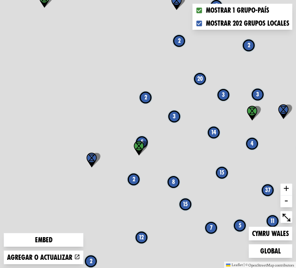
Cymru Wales (270, 232)
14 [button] (213, 132)
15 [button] (185, 204)
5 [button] (240, 225)
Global (272, 250)
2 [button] (91, 261)
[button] (283, 111)
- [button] (286, 201)
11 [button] (272, 220)
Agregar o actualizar (43, 257)
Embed (43, 240)
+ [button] (286, 189)
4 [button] (252, 143)
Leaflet (234, 264)
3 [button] (257, 94)
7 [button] (211, 227)
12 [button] (141, 237)
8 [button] (173, 181)
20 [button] (200, 78)
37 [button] (268, 190)
